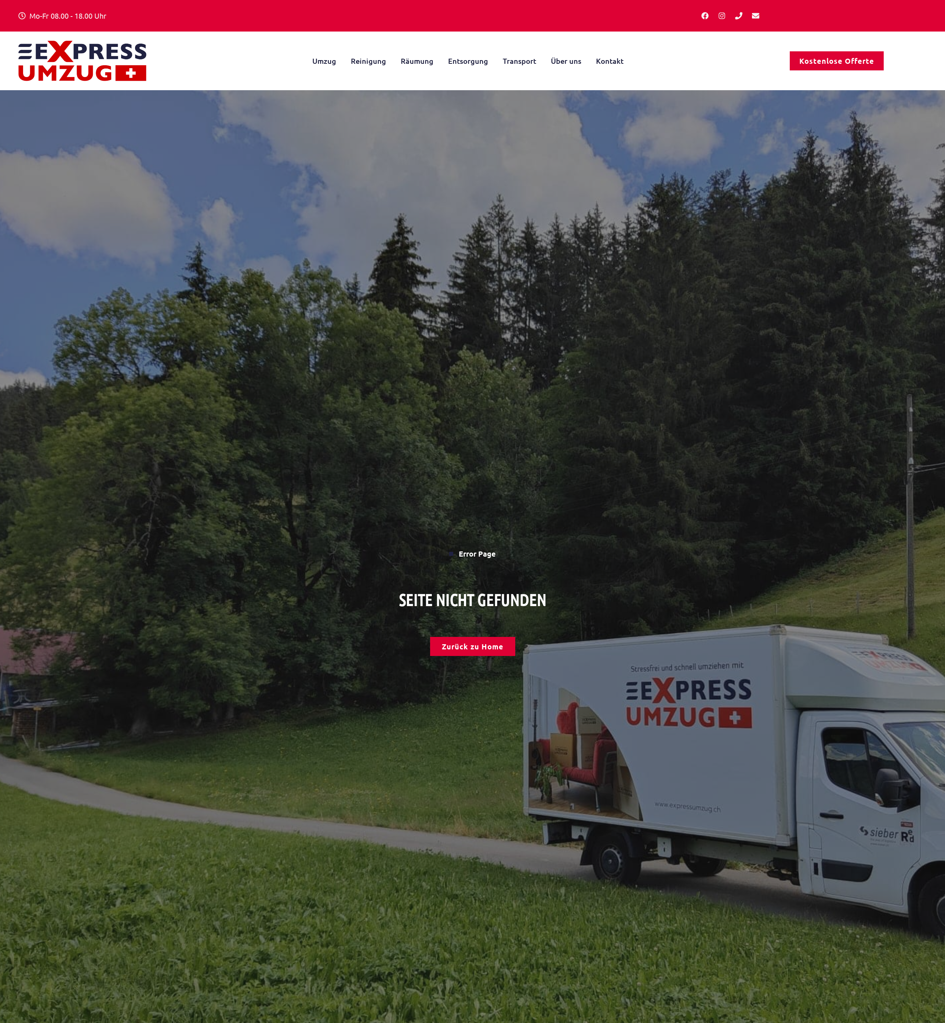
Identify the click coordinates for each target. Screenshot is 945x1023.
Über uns (566, 61)
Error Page (472, 553)
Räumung (417, 61)
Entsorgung (468, 61)
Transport (519, 61)
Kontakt (610, 61)
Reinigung (368, 61)
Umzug (324, 61)
